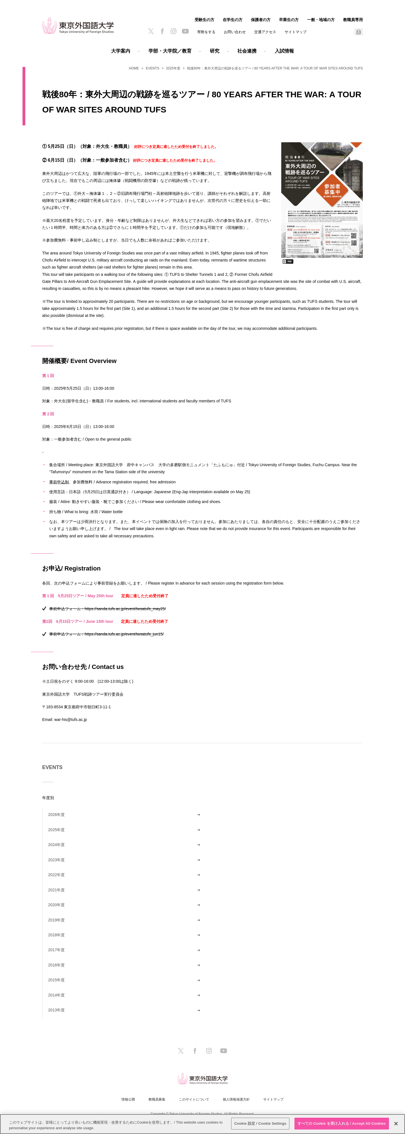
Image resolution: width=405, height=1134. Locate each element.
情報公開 (128, 1099)
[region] (202, 1124)
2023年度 (56, 860)
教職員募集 (156, 1099)
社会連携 (246, 51)
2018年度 (56, 935)
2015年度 (56, 980)
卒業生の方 (289, 19)
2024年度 (56, 844)
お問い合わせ (235, 32)
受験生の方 (204, 19)
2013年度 (56, 1010)
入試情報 (284, 51)
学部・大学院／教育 (170, 51)
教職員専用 (353, 19)
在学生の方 (232, 19)
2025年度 (173, 68)
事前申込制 (59, 481)
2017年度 (56, 950)
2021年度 (56, 890)
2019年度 (56, 920)
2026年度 (56, 814)
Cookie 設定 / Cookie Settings (260, 1123)
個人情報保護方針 (236, 1099)
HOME (134, 68)
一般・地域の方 (321, 19)
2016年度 (56, 965)
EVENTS (152, 68)
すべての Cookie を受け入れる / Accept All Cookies (342, 1123)
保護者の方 (261, 19)
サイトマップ (296, 32)
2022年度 (56, 875)
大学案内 (120, 51)
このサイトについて (194, 1099)
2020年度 (56, 905)
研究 (214, 51)
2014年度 (56, 995)
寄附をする (206, 32)
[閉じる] (396, 1123)
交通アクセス (265, 32)
